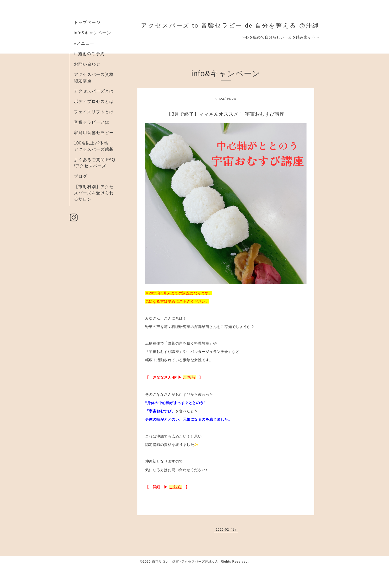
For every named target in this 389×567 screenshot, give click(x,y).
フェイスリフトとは (94, 112)
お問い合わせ (87, 64)
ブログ (80, 176)
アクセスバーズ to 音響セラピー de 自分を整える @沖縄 (230, 25)
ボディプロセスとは (94, 101)
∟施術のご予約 (89, 53)
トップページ (87, 22)
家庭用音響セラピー (94, 132)
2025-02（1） (227, 529)
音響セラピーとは (91, 122)
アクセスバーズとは (94, 91)
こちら (189, 377)
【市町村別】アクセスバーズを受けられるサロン (94, 192)
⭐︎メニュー (84, 43)
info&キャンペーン (92, 33)
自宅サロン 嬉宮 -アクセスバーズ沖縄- (182, 561)
